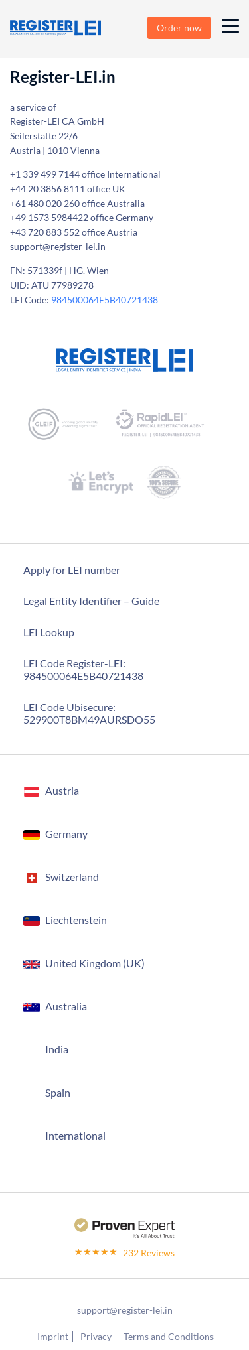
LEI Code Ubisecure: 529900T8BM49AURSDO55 (89, 713)
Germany (66, 833)
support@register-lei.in (125, 1310)
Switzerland (72, 876)
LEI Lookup (48, 632)
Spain (57, 1092)
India (56, 1049)
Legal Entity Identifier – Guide (91, 600)
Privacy (96, 1336)
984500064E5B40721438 (104, 299)
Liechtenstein (76, 919)
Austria (62, 790)
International (75, 1135)
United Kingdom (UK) (95, 963)
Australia (66, 1006)
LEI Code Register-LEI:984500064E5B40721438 (83, 669)
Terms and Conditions (169, 1336)
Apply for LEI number (71, 569)
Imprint (52, 1336)
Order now (179, 27)
